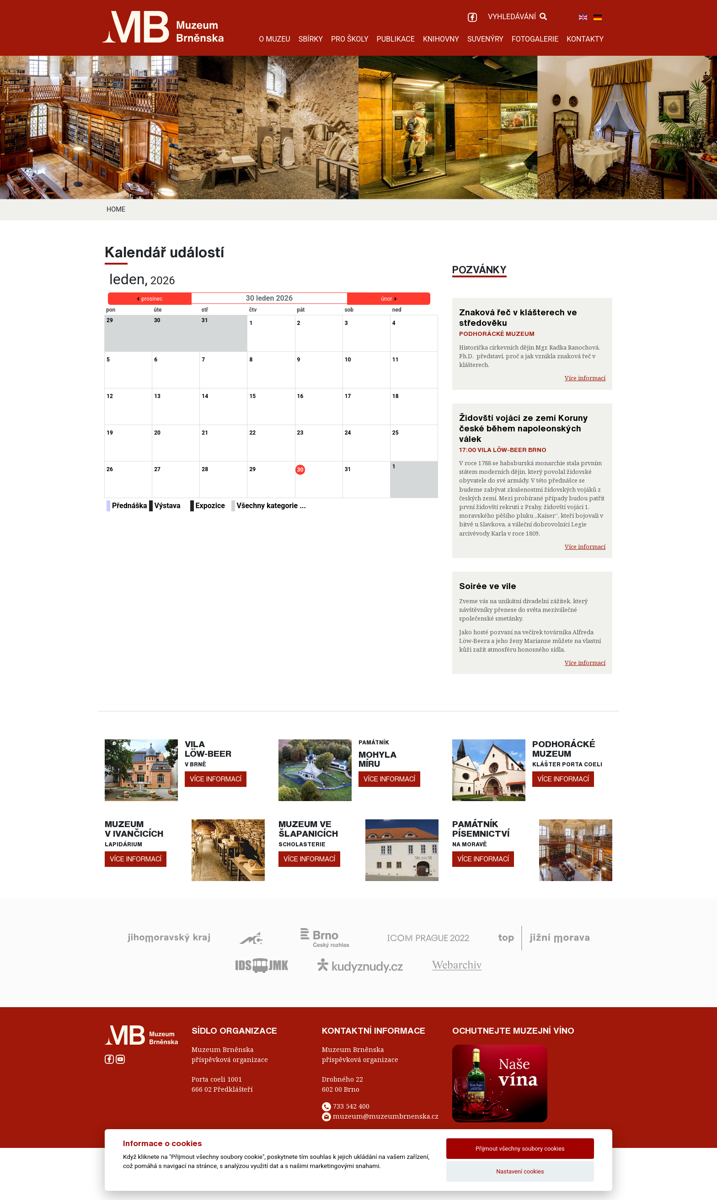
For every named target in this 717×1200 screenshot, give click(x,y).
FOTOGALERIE (535, 39)
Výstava (168, 505)
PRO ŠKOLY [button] (350, 39)
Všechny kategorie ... (271, 505)
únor (386, 299)
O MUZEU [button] (274, 39)
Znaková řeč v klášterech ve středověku (518, 317)
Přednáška (129, 505)
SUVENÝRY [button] (485, 39)
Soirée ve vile (487, 585)
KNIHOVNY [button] (441, 39)
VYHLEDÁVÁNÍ (517, 16)
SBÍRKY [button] (311, 39)
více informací (215, 779)
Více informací (585, 378)
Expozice (210, 505)
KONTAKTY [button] (585, 39)
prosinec (152, 299)
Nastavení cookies (520, 1171)
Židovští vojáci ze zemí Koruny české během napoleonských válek (523, 428)
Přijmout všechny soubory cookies (520, 1148)
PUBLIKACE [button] (396, 39)
